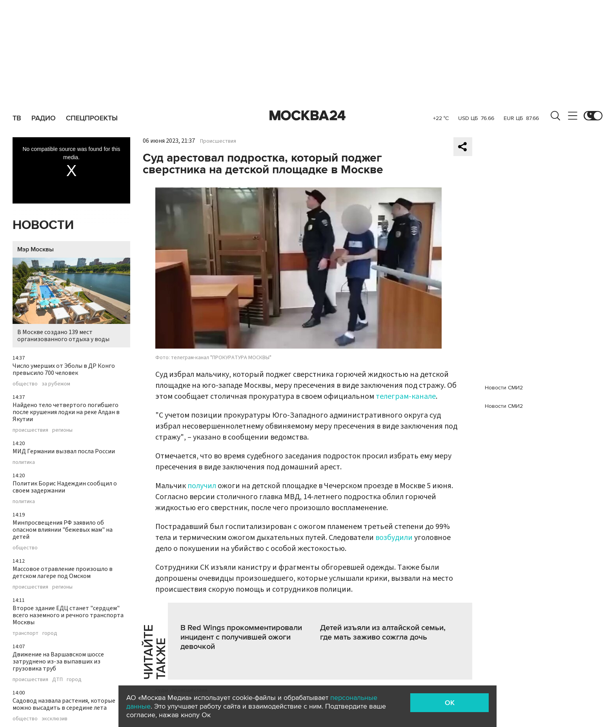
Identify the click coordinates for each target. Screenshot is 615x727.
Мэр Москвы (35, 249)
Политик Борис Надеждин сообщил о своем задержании (65, 487)
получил (202, 485)
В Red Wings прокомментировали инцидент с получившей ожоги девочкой (241, 637)
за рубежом (56, 384)
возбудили (394, 537)
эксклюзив (54, 719)
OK (450, 702)
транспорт (25, 633)
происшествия (30, 430)
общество (25, 384)
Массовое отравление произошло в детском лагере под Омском (63, 572)
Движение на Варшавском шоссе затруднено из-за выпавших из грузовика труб (58, 661)
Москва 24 (307, 116)
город (49, 633)
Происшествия (218, 141)
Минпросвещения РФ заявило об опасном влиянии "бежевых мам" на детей (63, 529)
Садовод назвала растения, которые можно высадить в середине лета (64, 704)
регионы (62, 430)
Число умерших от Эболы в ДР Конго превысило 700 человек (64, 369)
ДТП (57, 679)
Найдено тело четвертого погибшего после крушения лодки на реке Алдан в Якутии (66, 412)
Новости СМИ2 (504, 387)
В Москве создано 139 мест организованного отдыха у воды (71, 301)
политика (24, 462)
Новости (43, 225)
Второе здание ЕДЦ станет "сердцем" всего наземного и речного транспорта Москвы (68, 615)
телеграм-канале (406, 396)
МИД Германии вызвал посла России (64, 451)
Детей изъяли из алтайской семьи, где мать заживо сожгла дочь (383, 632)
